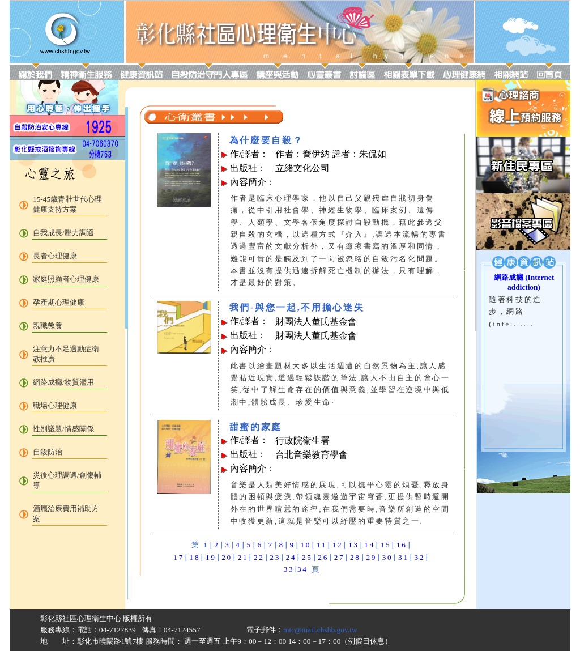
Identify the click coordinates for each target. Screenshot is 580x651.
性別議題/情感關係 (63, 428)
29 (371, 557)
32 (419, 557)
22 (259, 557)
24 (291, 557)
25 (307, 557)
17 (178, 557)
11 (322, 545)
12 (337, 545)
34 (302, 569)
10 (305, 545)
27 (339, 557)
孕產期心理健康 (58, 302)
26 (323, 557)
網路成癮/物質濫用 (63, 382)
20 (226, 557)
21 (243, 557)
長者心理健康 (55, 256)
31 (403, 557)
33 (289, 569)
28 (355, 557)
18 (195, 557)
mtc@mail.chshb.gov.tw (320, 630)
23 (275, 557)
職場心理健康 (55, 405)
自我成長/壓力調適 (63, 232)
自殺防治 (47, 452)
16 (401, 545)
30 (387, 557)
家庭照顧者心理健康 (66, 279)
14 (369, 545)
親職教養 (47, 325)
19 (211, 557)
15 (386, 545)
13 (353, 545)
